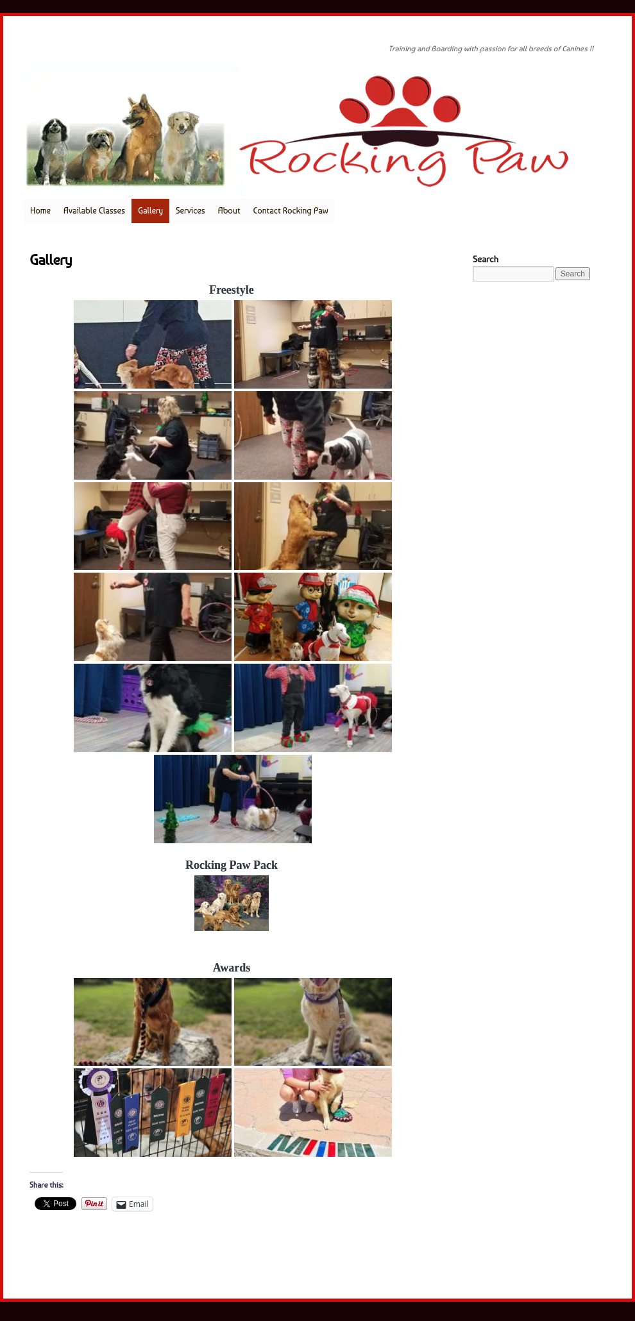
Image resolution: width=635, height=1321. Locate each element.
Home (40, 210)
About (229, 210)
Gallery (150, 210)
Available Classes (94, 210)
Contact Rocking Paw (290, 210)
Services (190, 210)
